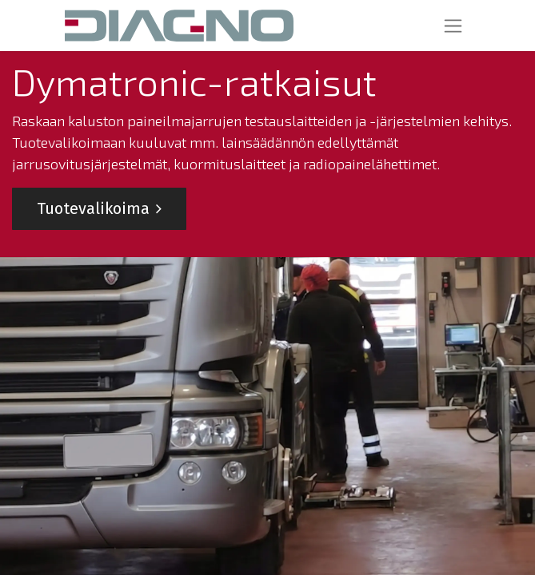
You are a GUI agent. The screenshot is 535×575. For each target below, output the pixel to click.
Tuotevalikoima (99, 208)
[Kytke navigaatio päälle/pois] (453, 25)
